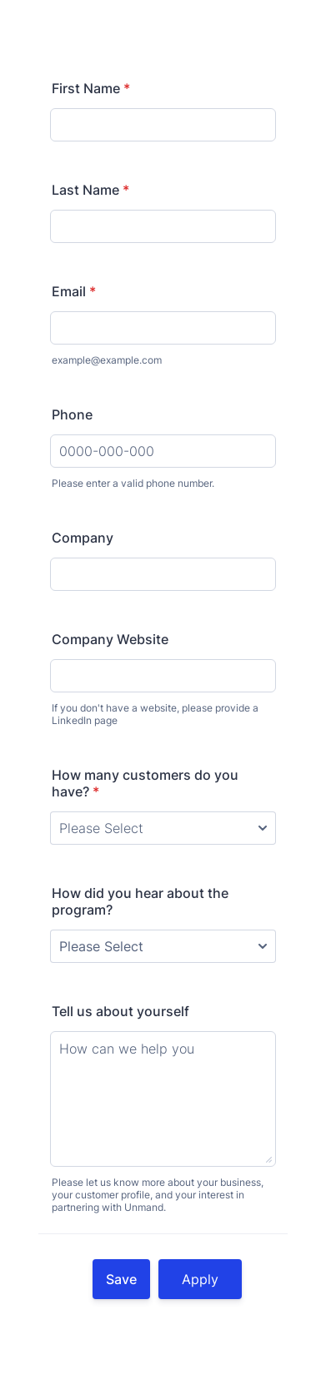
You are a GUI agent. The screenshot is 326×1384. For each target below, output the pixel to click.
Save (121, 1279)
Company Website (110, 639)
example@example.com (107, 360)
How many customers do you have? (145, 783)
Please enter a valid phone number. (133, 483)
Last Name (90, 189)
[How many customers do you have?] (163, 828)
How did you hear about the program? (140, 901)
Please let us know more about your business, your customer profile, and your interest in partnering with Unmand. (157, 1194)
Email (74, 291)
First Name (91, 88)
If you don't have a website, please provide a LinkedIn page (155, 714)
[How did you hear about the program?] (163, 946)
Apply (200, 1279)
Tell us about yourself (120, 1011)
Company (82, 537)
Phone (72, 414)
